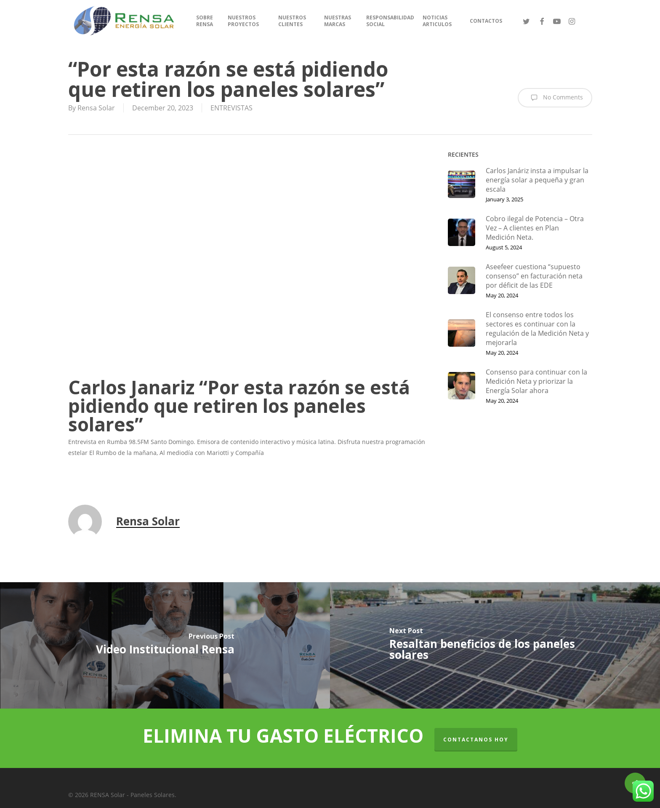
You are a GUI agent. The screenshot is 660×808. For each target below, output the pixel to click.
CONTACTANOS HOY (475, 739)
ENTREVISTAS (231, 107)
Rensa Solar (96, 107)
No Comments (555, 97)
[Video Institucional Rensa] (165, 645)
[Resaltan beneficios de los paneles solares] (495, 645)
